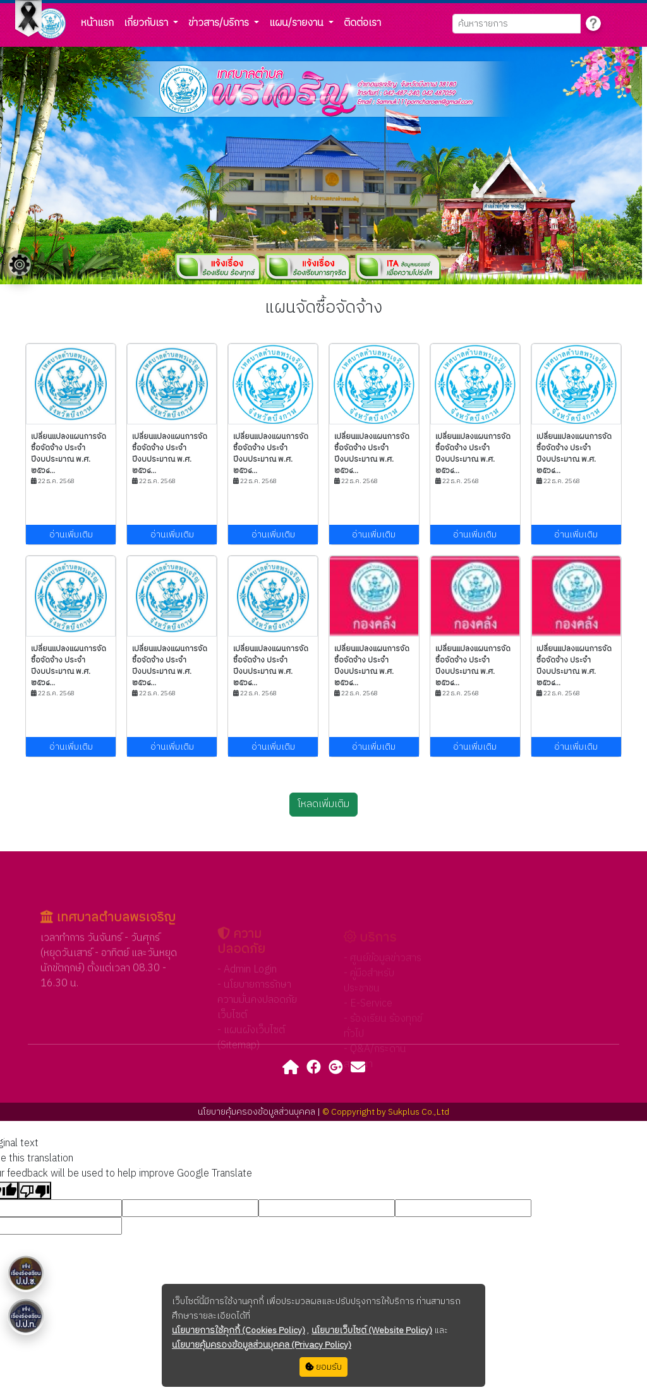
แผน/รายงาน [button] (297, 23)
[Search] (516, 23)
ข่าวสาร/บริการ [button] (219, 23)
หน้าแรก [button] (97, 23)
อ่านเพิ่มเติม (71, 534)
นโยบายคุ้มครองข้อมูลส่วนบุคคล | (260, 1112)
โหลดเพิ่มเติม (323, 804)
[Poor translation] (34, 1190)
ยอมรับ (323, 1367)
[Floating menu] (19, 264)
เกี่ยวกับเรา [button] (147, 23)
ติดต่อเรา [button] (362, 23)
